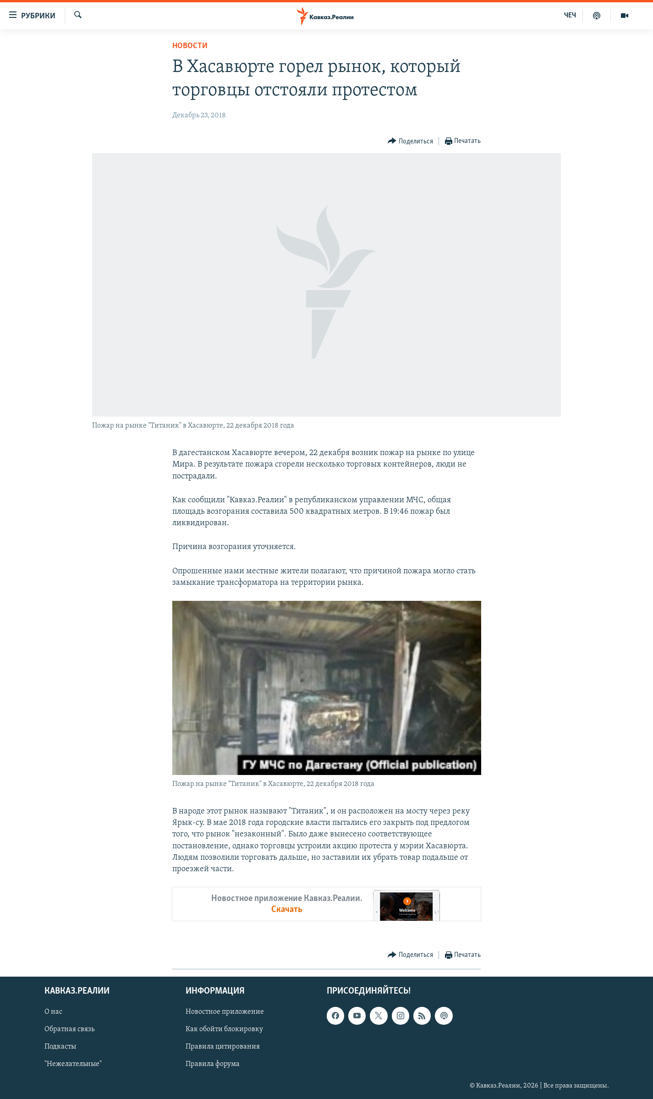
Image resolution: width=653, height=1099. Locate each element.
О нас (53, 1012)
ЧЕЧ (570, 15)
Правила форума (213, 1064)
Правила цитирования (223, 1047)
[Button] (410, 141)
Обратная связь (69, 1029)
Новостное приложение (225, 1012)
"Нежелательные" (73, 1064)
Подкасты (60, 1047)
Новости (190, 46)
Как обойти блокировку (224, 1029)
